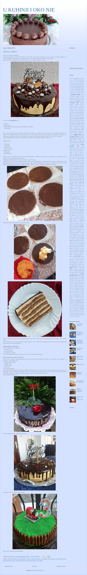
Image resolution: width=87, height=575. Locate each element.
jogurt (73, 136)
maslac (71, 190)
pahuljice (81, 209)
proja (71, 246)
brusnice (78, 96)
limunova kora (78, 179)
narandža (72, 202)
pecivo (81, 223)
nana (81, 201)
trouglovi (82, 299)
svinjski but (76, 292)
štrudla (76, 286)
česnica (72, 99)
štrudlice (71, 288)
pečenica (71, 223)
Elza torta (72, 115)
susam (77, 289)
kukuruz (80, 168)
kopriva (77, 160)
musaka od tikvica (75, 201)
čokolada (15, 559)
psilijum (76, 251)
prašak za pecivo (78, 240)
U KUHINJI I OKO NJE (29, 10)
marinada (80, 188)
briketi (72, 96)
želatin (41, 560)
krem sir (82, 163)
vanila (71, 303)
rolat (81, 261)
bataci (83, 83)
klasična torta (72, 149)
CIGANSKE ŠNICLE (80, 324)
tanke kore (76, 294)
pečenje (76, 223)
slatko (79, 275)
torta (38, 560)
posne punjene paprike (79, 235)
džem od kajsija (78, 113)
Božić (83, 92)
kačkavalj (72, 138)
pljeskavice (79, 231)
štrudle (81, 286)
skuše (71, 270)
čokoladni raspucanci (78, 107)
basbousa (78, 83)
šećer (26, 560)
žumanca (76, 313)
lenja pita (71, 176)
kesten (71, 142)
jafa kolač (80, 132)
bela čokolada (74, 84)
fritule (76, 116)
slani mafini (74, 272)
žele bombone (74, 310)
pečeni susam (79, 221)
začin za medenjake (74, 308)
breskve (82, 94)
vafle (82, 300)
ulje (78, 300)
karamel (71, 141)
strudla (71, 286)
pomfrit (82, 232)
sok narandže (78, 281)
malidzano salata (79, 185)
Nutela (71, 205)
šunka (82, 288)
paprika (82, 210)
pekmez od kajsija (79, 224)
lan (70, 174)
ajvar (76, 78)
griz (81, 126)
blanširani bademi (80, 89)
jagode (71, 134)
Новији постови (8, 566)
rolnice (81, 262)
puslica (71, 256)
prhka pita (73, 245)
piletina (82, 226)
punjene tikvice (78, 254)
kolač (76, 155)
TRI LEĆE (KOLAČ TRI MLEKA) (80, 333)
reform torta (76, 259)
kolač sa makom (76, 157)
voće (81, 305)
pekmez (71, 224)
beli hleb (73, 86)
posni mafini (72, 238)
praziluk (71, 242)
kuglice (71, 168)
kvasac (74, 172)
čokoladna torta (78, 104)
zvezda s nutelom (74, 316)
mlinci (72, 199)
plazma (81, 227)
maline (71, 187)
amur (72, 80)
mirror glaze (59, 559)
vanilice (75, 303)
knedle (71, 150)
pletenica (71, 231)
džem (71, 113)
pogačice (77, 232)
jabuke (71, 132)
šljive (83, 278)
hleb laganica (74, 131)
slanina (72, 273)
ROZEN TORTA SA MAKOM (79, 390)
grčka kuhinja (81, 123)
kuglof (75, 168)
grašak (71, 123)
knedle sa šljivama (78, 150)
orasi (77, 205)
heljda (76, 127)
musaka (82, 199)
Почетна (34, 566)
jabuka (81, 131)
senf (78, 267)
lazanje (74, 174)
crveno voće (72, 110)
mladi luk (82, 196)
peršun (71, 226)
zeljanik (80, 310)
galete (72, 118)
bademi (80, 81)
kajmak (77, 138)
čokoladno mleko (73, 109)
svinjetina (77, 291)
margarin (53, 559)
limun (71, 179)
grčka (75, 123)
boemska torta (79, 91)
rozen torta (78, 264)
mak (80, 183)
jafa (75, 132)
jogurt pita (80, 136)
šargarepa (80, 265)
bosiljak (78, 92)
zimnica (79, 311)
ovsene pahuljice (73, 209)
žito (83, 311)
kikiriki (79, 142)
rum (83, 264)
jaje (83, 134)
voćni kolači (79, 307)
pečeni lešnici (73, 220)
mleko (72, 198)
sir (83, 267)
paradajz (80, 212)
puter (13, 560)
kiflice (75, 142)
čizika (81, 101)
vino (72, 305)
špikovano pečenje (78, 285)
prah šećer (9, 560)
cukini (78, 110)
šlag (75, 270)
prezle (82, 243)
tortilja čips (72, 299)
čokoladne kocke (73, 105)
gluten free (79, 121)
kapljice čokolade (77, 139)
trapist (77, 299)
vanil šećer (79, 302)
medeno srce (79, 193)
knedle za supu (73, 152)
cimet (76, 101)
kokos (76, 153)
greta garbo (38, 559)
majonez (72, 183)
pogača (71, 232)
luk (76, 182)
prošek (76, 248)
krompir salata (79, 166)
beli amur (82, 84)
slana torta (81, 270)
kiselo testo (79, 147)
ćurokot (82, 110)
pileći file (76, 226)
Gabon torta (81, 116)
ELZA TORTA (80, 364)
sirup (81, 269)
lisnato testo (72, 182)
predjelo (76, 242)
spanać (77, 283)
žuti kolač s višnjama (75, 314)
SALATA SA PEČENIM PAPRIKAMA (80, 342)
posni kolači (80, 237)
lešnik (49, 559)
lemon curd (79, 174)
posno (78, 238)
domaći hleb (79, 112)
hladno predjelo (77, 129)
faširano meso (79, 115)
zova (72, 313)
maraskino (79, 187)
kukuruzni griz (81, 169)
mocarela (77, 199)
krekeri (77, 163)
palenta (76, 210)
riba (81, 259)
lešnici (76, 176)
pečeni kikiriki (79, 218)
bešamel (82, 87)
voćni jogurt (72, 307)
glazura (29, 559)
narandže (80, 202)
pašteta (77, 213)
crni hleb (80, 109)
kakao (45, 559)
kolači (82, 157)
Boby (26, 60)
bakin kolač (72, 83)
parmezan (72, 213)
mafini (80, 182)
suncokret (77, 288)
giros (73, 120)
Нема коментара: (35, 556)
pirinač (72, 227)
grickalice (76, 126)
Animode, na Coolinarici (50, 359)
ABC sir (71, 78)
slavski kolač (75, 277)
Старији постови (61, 566)
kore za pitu (78, 161)
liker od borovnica (78, 177)
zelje (70, 311)
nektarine (71, 204)
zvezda (82, 314)
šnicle (79, 280)
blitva (72, 91)
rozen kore (72, 264)
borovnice (72, 92)
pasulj (82, 213)
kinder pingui (75, 144)
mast (79, 191)
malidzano (72, 185)
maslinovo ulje (73, 191)
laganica (81, 172)
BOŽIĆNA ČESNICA (79, 373)
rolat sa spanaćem (74, 262)
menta (81, 194)
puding (80, 251)
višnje (76, 305)
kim (83, 142)
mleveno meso (80, 198)
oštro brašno (79, 207)
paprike (73, 212)
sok (72, 281)
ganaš (77, 118)
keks (81, 141)
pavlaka (80, 215)
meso (71, 196)
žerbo (74, 311)
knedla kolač (79, 149)
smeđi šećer (73, 280)
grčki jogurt (73, 124)
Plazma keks (72, 229)
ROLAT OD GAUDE (79, 349)
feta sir (71, 116)
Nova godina (79, 204)
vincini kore (81, 303)
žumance (82, 313)
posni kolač (73, 237)
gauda (82, 118)
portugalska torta (75, 234)
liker (70, 177)
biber (72, 89)
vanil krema (72, 302)
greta (33, 559)
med (83, 191)
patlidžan (74, 215)
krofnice (77, 165)
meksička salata (73, 194)
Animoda (9, 559)
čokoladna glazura (22, 559)
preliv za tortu (76, 243)
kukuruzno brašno (75, 171)
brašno (74, 94)
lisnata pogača (79, 180)
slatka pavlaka (32, 560)
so (83, 280)
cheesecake (78, 99)
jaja (42, 559)
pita (77, 227)
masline (79, 190)
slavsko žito (77, 278)
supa (73, 289)
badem (75, 81)
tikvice (71, 296)
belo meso (75, 88)
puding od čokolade (74, 253)
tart (81, 294)
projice (75, 246)
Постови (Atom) (39, 570)
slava (83, 275)
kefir (76, 141)
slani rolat (81, 272)
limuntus (71, 180)
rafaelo (82, 256)
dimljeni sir (73, 112)
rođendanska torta (20, 560)
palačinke (71, 210)
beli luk (78, 86)
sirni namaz (75, 269)
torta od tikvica (78, 297)
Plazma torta (79, 229)
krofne (72, 165)
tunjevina (73, 300)
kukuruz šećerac (73, 169)
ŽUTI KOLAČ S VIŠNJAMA (80, 381)
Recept (4, 60)
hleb (83, 129)
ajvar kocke (81, 78)
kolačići (73, 158)
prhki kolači (79, 245)
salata (73, 265)
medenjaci (73, 193)
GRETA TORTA (10, 52)
